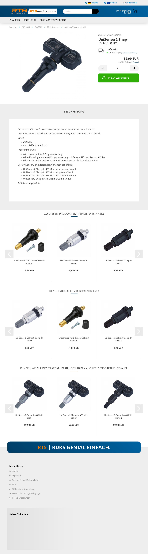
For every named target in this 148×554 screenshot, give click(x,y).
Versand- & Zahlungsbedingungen (26, 493)
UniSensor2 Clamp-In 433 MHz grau (29, 416)
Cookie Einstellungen (21, 498)
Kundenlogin (130, 2)
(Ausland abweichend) (129, 53)
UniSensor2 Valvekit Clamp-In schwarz (118, 261)
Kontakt (15, 471)
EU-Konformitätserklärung (23, 489)
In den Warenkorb (115, 77)
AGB (14, 484)
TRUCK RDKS (30, 20)
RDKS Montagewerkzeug (53, 20)
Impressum (17, 475)
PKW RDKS (15, 20)
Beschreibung (74, 111)
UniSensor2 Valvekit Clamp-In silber (73, 261)
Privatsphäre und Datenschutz (25, 480)
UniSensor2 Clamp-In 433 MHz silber (74, 416)
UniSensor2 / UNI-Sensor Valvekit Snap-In (29, 261)
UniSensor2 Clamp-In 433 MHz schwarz (118, 416)
